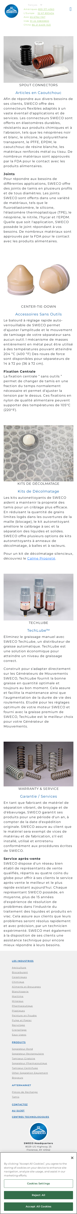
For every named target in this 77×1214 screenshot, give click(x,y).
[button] (71, 10)
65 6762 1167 (37, 17)
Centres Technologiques (30, 1116)
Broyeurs (17, 1077)
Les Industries (23, 961)
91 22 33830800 (39, 21)
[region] (38, 1183)
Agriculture (19, 967)
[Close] (72, 1157)
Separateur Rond (22, 1048)
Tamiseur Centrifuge (25, 1068)
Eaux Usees (19, 1034)
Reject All (38, 1195)
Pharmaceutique (22, 1006)
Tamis (15, 1096)
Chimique (18, 982)
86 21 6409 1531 (41, 24)
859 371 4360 (46, 9)
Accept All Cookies (38, 1206)
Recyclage (18, 1025)
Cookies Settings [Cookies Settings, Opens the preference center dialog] (38, 1183)
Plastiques (18, 1010)
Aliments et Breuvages (26, 986)
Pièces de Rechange (25, 1092)
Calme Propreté (41, 558)
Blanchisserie (20, 991)
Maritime (17, 996)
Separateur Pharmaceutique (29, 1063)
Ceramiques (19, 977)
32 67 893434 (46, 13)
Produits (19, 1042)
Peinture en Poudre (24, 1015)
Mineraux (17, 1001)
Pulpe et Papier (22, 1020)
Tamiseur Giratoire (23, 1058)
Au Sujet (18, 1110)
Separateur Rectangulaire (28, 1053)
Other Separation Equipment (30, 1072)
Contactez (20, 1104)
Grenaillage (19, 1029)
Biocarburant (20, 972)
